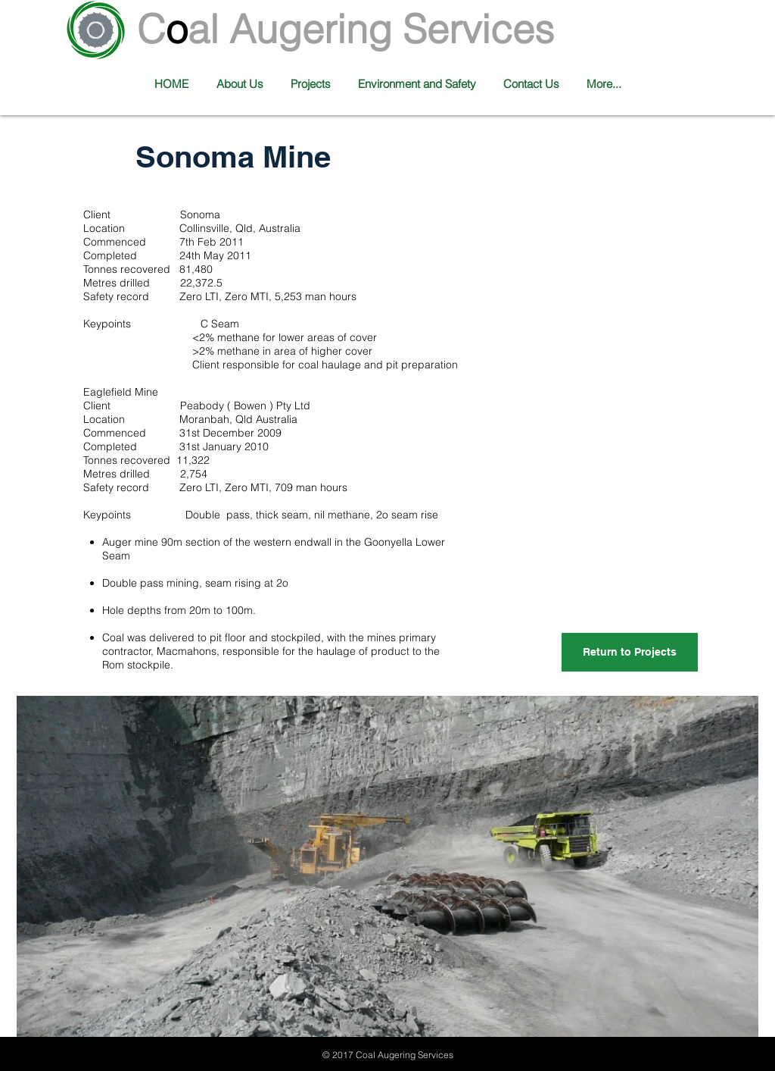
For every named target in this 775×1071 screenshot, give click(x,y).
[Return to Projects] (630, 652)
